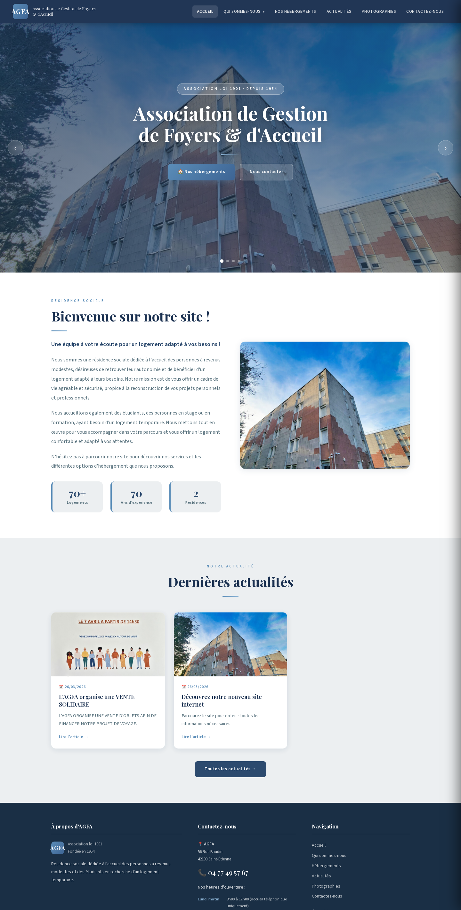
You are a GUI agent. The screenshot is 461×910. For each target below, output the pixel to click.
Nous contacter (266, 172)
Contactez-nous (425, 11)
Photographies (379, 11)
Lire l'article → (74, 742)
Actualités (339, 11)
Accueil (205, 11)
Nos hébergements (295, 11)
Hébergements (326, 866)
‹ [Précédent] (15, 147)
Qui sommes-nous (244, 11)
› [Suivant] (446, 147)
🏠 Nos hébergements (201, 172)
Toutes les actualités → (230, 769)
